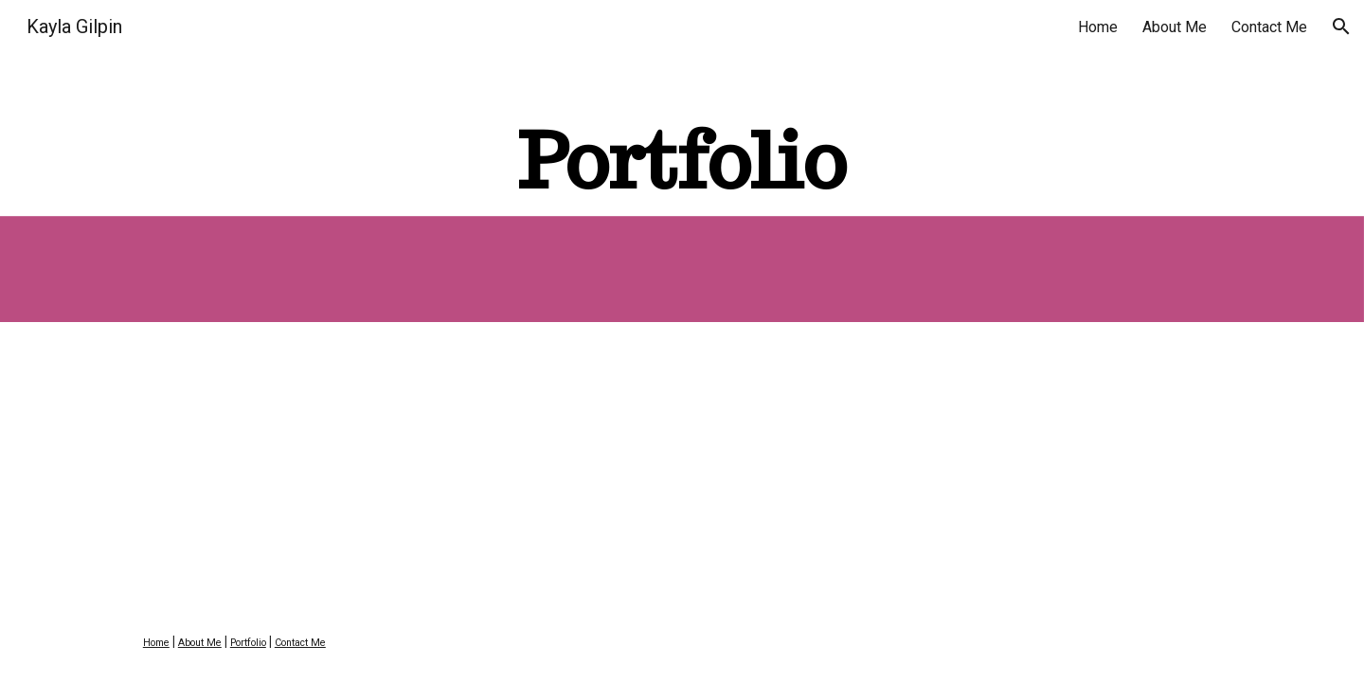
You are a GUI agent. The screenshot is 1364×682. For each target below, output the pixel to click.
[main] (682, 161)
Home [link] (1098, 27)
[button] (1341, 26)
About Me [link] (1174, 27)
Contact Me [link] (1269, 27)
